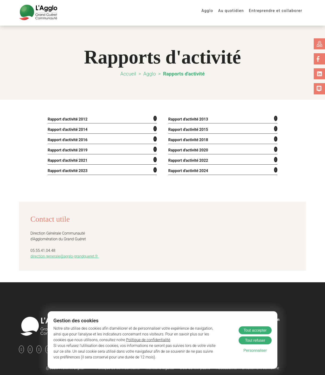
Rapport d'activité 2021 (67, 159)
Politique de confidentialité (113, 340)
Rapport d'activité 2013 (187, 119)
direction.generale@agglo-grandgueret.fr (62, 255)
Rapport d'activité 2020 (187, 149)
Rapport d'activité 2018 (187, 139)
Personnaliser (255, 350)
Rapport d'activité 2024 (187, 169)
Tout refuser (255, 340)
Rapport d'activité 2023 (67, 169)
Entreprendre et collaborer (277, 11)
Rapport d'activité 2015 (187, 129)
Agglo (213, 11)
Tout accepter (255, 330)
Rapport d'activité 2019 (67, 149)
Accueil (128, 73)
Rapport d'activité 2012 (67, 119)
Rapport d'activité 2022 (187, 159)
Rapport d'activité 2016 (67, 139)
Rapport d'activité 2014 (67, 129)
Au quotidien (235, 11)
